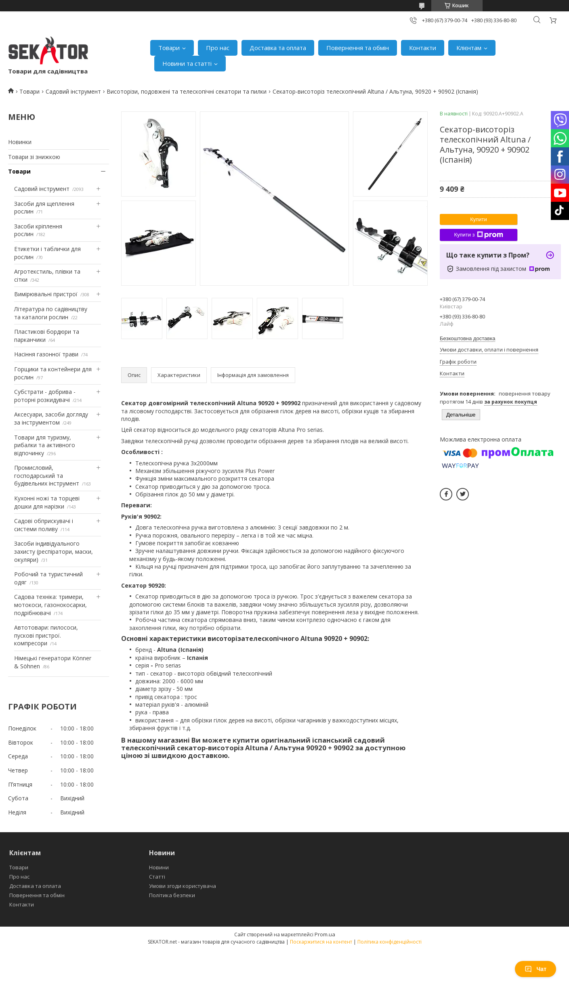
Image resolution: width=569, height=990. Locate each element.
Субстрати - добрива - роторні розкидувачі (45, 396)
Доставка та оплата (278, 48)
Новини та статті (187, 63)
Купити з (478, 235)
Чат (535, 969)
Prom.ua (325, 934)
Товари (169, 48)
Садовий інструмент (73, 91)
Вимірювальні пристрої (46, 294)
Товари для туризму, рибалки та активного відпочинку (44, 445)
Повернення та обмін (357, 48)
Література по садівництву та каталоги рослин (50, 313)
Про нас (217, 48)
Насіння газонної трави (46, 354)
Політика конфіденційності (389, 941)
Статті (157, 876)
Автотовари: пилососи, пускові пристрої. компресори (46, 635)
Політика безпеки (172, 895)
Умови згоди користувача (182, 886)
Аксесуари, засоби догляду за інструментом (51, 418)
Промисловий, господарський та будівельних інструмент (46, 475)
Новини (159, 867)
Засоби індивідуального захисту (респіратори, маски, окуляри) (53, 551)
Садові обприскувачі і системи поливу (43, 525)
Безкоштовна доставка (467, 338)
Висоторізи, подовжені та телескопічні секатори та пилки (187, 91)
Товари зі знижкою (34, 157)
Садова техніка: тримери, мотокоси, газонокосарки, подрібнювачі (50, 604)
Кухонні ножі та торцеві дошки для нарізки (47, 502)
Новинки (19, 142)
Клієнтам (468, 48)
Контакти (422, 48)
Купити (478, 219)
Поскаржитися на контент (321, 941)
